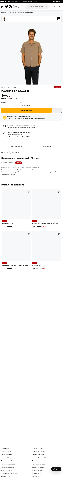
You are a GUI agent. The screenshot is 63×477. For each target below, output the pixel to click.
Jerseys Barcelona (38, 454)
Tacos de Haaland (7, 454)
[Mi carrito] (59, 7)
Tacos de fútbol (6, 448)
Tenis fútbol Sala (6, 451)
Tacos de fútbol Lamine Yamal (10, 461)
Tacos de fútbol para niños (9, 473)
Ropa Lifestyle (12, 12)
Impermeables (36, 473)
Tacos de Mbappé (7, 457)
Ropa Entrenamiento (38, 464)
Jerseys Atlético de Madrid (40, 457)
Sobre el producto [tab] (16, 146)
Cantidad (3, 102)
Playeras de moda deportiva (25, 12)
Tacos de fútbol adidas (8, 464)
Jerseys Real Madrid (38, 451)
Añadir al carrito (26, 110)
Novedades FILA (8, 162)
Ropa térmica (36, 461)
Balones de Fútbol (6, 470)
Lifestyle (3, 12)
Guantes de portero (38, 448)
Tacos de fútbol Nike (7, 467)
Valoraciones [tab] (46, 146)
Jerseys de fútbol (37, 470)
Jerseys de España (38, 467)
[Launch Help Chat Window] (56, 469)
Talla (21, 102)
